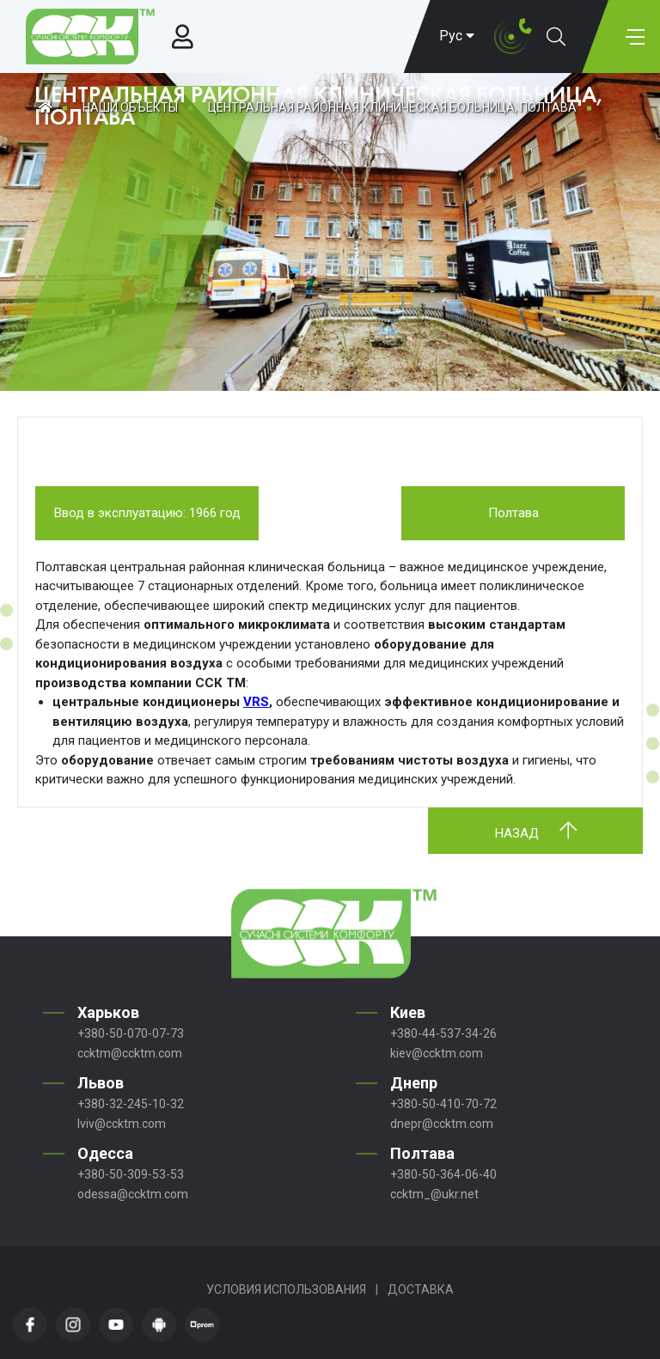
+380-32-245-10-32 (130, 1104)
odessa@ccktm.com (132, 1194)
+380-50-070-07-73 (130, 1033)
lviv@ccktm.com (121, 1123)
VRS (256, 702)
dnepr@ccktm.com (441, 1123)
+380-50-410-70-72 (443, 1104)
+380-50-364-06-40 (443, 1174)
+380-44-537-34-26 (443, 1033)
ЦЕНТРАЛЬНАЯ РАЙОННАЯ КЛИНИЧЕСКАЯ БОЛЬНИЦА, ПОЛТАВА (392, 107)
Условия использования (286, 1289)
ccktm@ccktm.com (129, 1053)
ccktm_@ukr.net (434, 1194)
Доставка (421, 1289)
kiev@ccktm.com (436, 1053)
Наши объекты (130, 107)
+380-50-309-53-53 (130, 1174)
